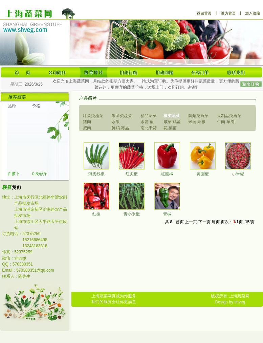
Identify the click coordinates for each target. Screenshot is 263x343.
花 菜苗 (170, 127)
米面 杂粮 (196, 121)
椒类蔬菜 (171, 115)
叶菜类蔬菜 (93, 115)
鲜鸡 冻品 (120, 127)
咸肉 (87, 127)
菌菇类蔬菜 (198, 115)
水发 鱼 (147, 121)
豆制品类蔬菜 (229, 115)
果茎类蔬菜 (122, 115)
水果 (116, 121)
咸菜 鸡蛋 (172, 121)
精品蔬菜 (148, 115)
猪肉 (87, 121)
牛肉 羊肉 (225, 121)
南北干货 (148, 127)
